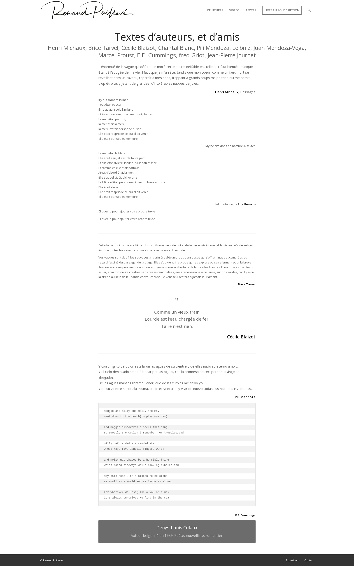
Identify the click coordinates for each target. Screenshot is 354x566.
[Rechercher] (309, 10)
